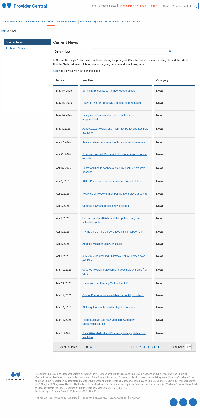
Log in (56, 70)
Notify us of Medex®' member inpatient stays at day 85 (114, 193)
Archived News (15, 48)
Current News (14, 42)
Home (93, 5)
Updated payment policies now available (106, 205)
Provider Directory (128, 5)
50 (91, 347)
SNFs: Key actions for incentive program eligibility (111, 181)
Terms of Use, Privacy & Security (56, 398)
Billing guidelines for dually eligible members (108, 307)
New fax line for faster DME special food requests (112, 102)
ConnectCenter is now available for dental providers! (113, 295)
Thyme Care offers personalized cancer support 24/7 (113, 231)
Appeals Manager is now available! (102, 243)
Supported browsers (94, 398)
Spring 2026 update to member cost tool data (108, 90)
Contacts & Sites (107, 5)
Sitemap (135, 398)
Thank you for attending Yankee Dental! (105, 283)
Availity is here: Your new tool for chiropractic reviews (113, 142)
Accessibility (118, 398)
